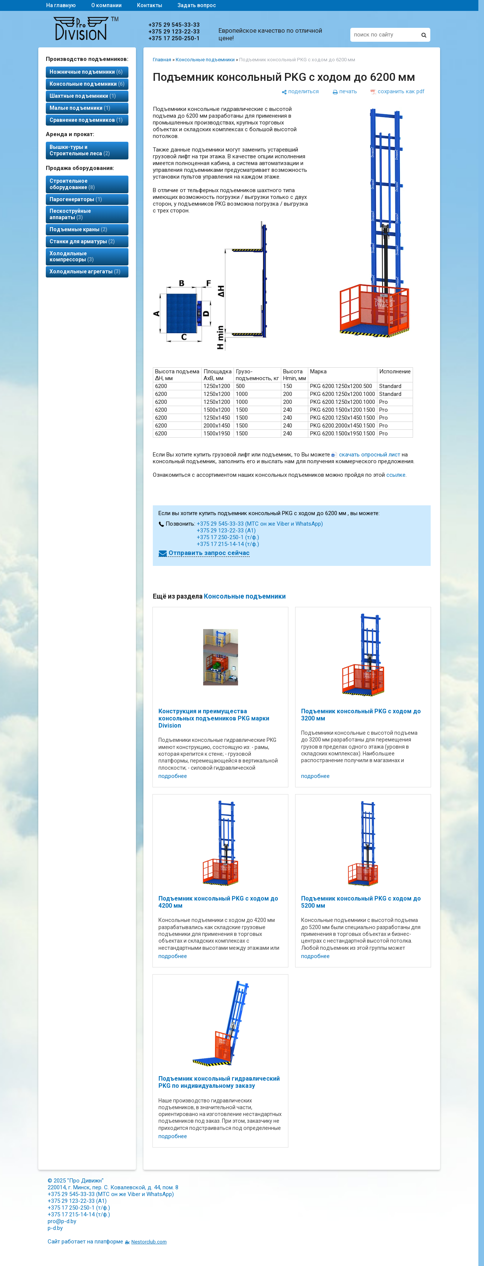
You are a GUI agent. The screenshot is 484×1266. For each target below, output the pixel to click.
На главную (61, 5)
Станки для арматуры (82, 241)
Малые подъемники (80, 108)
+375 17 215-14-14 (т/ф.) (228, 544)
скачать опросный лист (369, 454)
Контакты (149, 5)
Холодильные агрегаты (85, 271)
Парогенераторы (76, 199)
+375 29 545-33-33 (174, 24)
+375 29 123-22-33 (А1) (226, 530)
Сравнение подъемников (86, 120)
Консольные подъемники (87, 84)
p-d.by (55, 1228)
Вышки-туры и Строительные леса (80, 150)
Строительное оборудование (72, 184)
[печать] (344, 91)
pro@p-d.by (62, 1221)
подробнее (172, 776)
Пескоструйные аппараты (70, 214)
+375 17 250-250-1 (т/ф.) (228, 537)
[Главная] (85, 38)
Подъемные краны (78, 229)
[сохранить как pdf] (398, 91)
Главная (162, 59)
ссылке (396, 475)
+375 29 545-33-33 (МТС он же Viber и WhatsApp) (260, 523)
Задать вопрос (197, 5)
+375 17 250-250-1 (174, 38)
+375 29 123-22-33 (174, 31)
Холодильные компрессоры (72, 256)
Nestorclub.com (149, 1242)
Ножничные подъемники (86, 72)
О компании (106, 5)
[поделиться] (300, 91)
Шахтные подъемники (83, 96)
